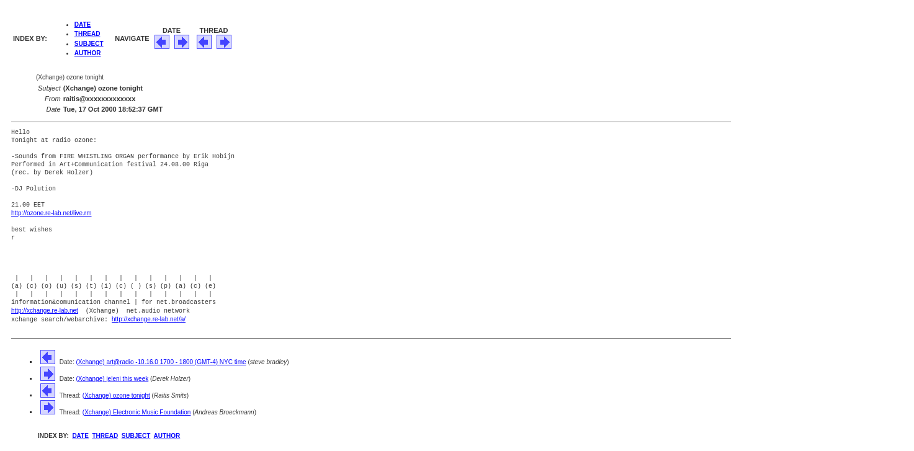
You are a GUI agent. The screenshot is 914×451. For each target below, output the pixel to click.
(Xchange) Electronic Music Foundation (137, 410)
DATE (82, 24)
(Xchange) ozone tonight (116, 393)
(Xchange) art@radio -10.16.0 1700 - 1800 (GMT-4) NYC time (161, 360)
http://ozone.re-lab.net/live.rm (51, 213)
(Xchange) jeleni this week (112, 376)
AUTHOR (87, 53)
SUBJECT (89, 43)
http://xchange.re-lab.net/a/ (149, 318)
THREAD (87, 33)
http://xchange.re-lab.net (44, 309)
